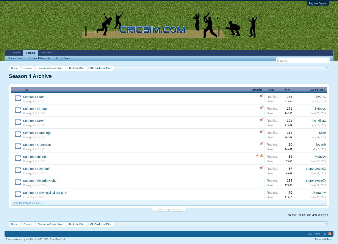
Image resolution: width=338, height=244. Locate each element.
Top (324, 234)
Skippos (320, 108)
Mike (322, 132)
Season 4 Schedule (36, 169)
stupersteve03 (316, 168)
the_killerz (318, 120)
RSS (329, 233)
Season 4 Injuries (35, 157)
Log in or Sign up (318, 3)
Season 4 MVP (33, 121)
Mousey (27, 101)
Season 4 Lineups (35, 108)
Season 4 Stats (33, 97)
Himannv (319, 192)
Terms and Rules (324, 239)
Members (47, 52)
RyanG (321, 96)
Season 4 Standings (37, 133)
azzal (26, 197)
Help (309, 234)
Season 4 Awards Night (39, 180)
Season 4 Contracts (37, 144)
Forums (30, 52)
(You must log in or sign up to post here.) (308, 214)
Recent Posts (63, 58)
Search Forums (16, 58)
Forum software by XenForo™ (36, 239)
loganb (321, 144)
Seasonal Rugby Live (40, 58)
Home (16, 52)
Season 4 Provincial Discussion (45, 192)
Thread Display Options (169, 209)
